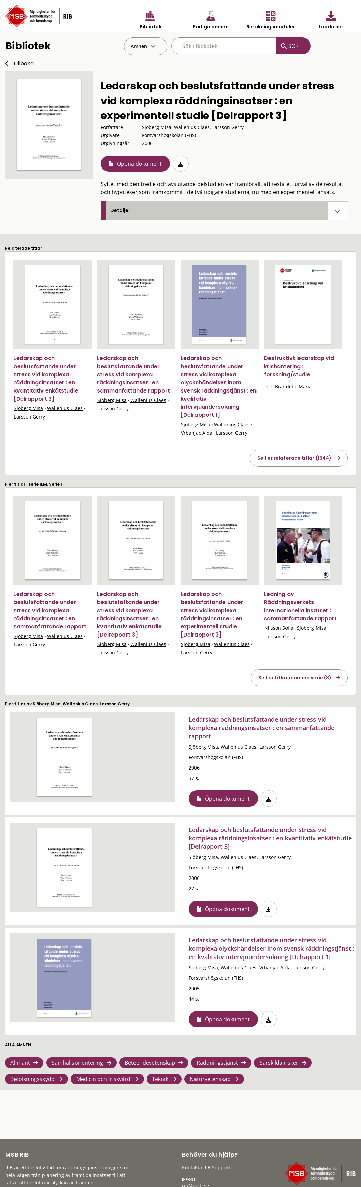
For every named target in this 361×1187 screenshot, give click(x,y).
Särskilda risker (279, 1063)
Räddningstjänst (217, 1063)
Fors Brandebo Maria (288, 386)
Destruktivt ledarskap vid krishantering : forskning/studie (299, 366)
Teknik (160, 1079)
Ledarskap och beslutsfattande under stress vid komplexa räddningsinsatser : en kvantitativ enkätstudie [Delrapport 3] (45, 378)
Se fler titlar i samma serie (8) (294, 677)
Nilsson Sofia (278, 628)
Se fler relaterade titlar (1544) (294, 458)
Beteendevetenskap (150, 1063)
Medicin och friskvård (103, 1079)
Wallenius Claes (65, 408)
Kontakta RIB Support (206, 1167)
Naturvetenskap (210, 1079)
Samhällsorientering (77, 1063)
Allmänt (20, 1063)
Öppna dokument (139, 163)
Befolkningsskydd (32, 1079)
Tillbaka (23, 64)
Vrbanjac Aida (196, 433)
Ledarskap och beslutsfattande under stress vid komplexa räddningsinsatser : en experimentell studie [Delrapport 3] (212, 614)
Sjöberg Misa (28, 408)
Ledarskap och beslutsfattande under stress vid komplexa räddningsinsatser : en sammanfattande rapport (133, 374)
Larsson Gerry (29, 416)
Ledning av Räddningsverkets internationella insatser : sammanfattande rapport (300, 606)
